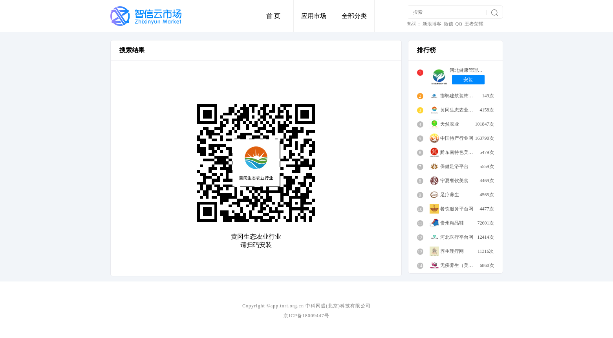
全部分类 (354, 16)
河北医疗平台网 (456, 237)
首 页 (273, 16)
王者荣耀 (474, 24)
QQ (459, 24)
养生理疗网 (452, 251)
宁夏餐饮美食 (454, 180)
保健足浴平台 (454, 166)
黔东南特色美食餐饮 (459, 152)
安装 (468, 79)
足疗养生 (449, 194)
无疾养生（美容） (459, 265)
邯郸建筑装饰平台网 (459, 96)
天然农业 (449, 124)
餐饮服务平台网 (456, 209)
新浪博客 (432, 24)
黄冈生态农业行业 (459, 110)
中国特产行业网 (456, 138)
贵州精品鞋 (452, 223)
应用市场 (313, 16)
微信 (448, 24)
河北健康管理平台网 (468, 70)
